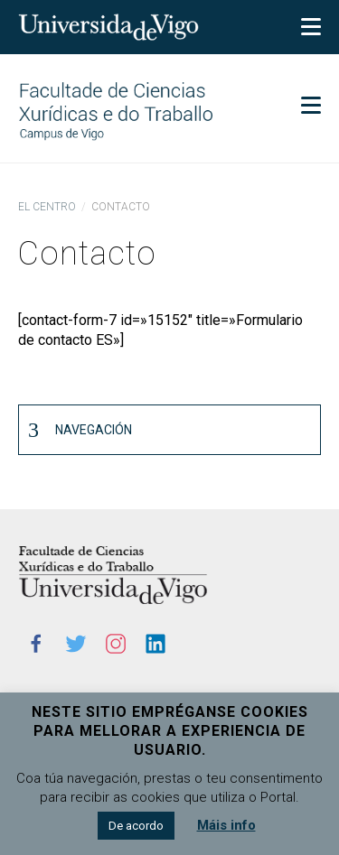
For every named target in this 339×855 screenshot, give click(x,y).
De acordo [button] (136, 825)
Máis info (226, 825)
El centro (47, 206)
